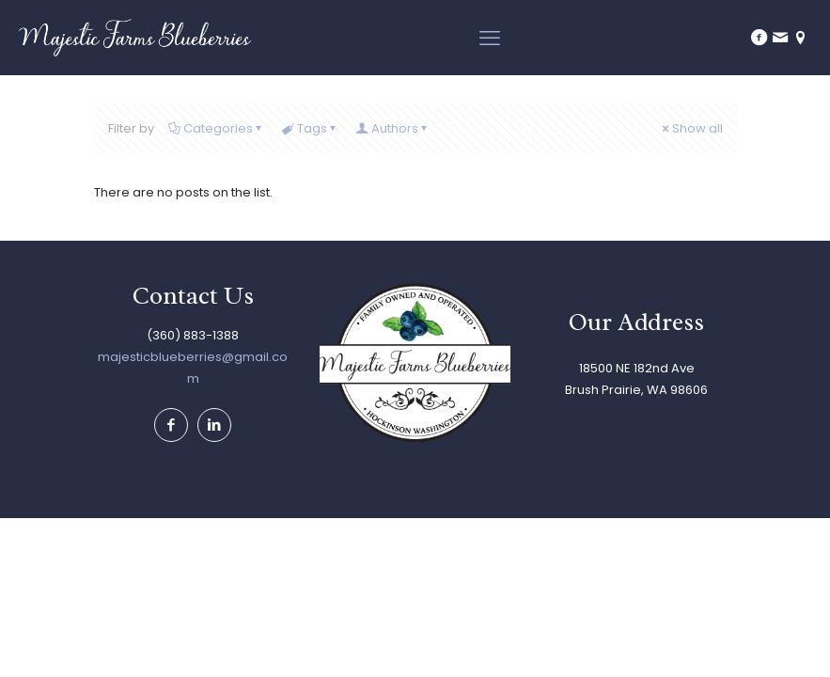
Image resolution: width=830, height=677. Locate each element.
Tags (310, 128)
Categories (216, 128)
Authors (393, 128)
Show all (691, 128)
